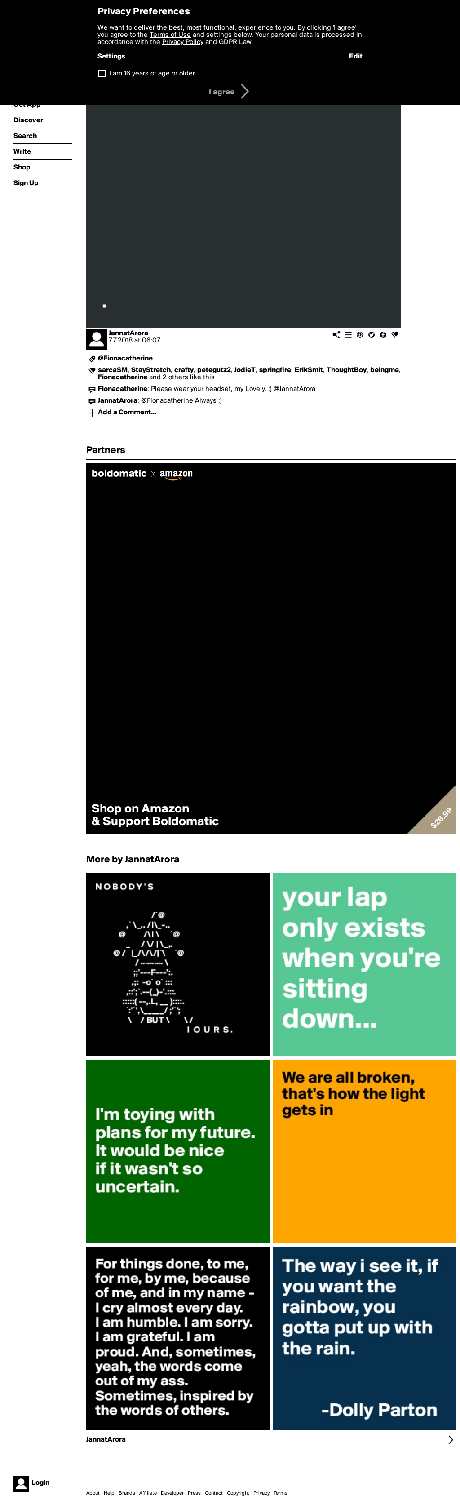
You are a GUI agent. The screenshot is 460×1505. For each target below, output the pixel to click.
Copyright (238, 1493)
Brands (127, 1493)
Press (194, 1493)
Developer (172, 1493)
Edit (356, 56)
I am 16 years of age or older (152, 73)
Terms (281, 1493)
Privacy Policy (182, 42)
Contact (214, 1493)
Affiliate (148, 1493)
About (93, 1493)
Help (109, 1493)
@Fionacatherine (125, 358)
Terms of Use (170, 35)
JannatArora (128, 333)
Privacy (261, 1493)
